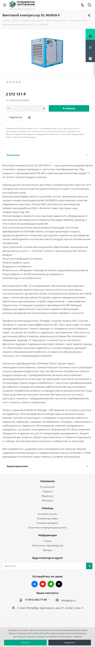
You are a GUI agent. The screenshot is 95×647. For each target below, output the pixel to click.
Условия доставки (47, 518)
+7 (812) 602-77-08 (36, 599)
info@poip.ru (68, 600)
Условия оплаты (47, 513)
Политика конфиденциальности (47, 527)
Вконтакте (34, 584)
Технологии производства (47, 545)
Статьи (48, 540)
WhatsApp (51, 584)
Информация (47, 535)
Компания (47, 481)
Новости (48, 491)
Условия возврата (47, 523)
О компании (47, 486)
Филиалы (47, 500)
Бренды (47, 550)
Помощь (47, 508)
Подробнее (69, 642)
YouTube (42, 584)
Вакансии (47, 496)
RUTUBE (59, 584)
